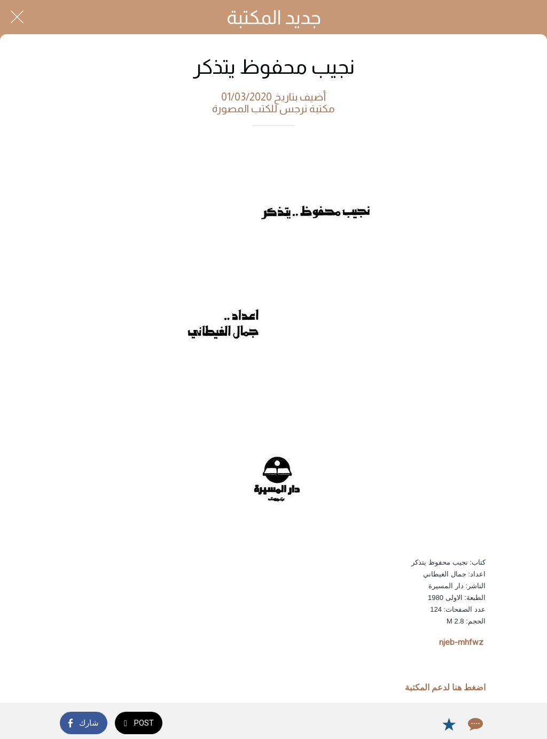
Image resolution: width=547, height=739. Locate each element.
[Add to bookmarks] (449, 724)
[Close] (17, 17)
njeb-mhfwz (461, 642)
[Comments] (474, 724)
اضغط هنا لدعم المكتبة (445, 687)
